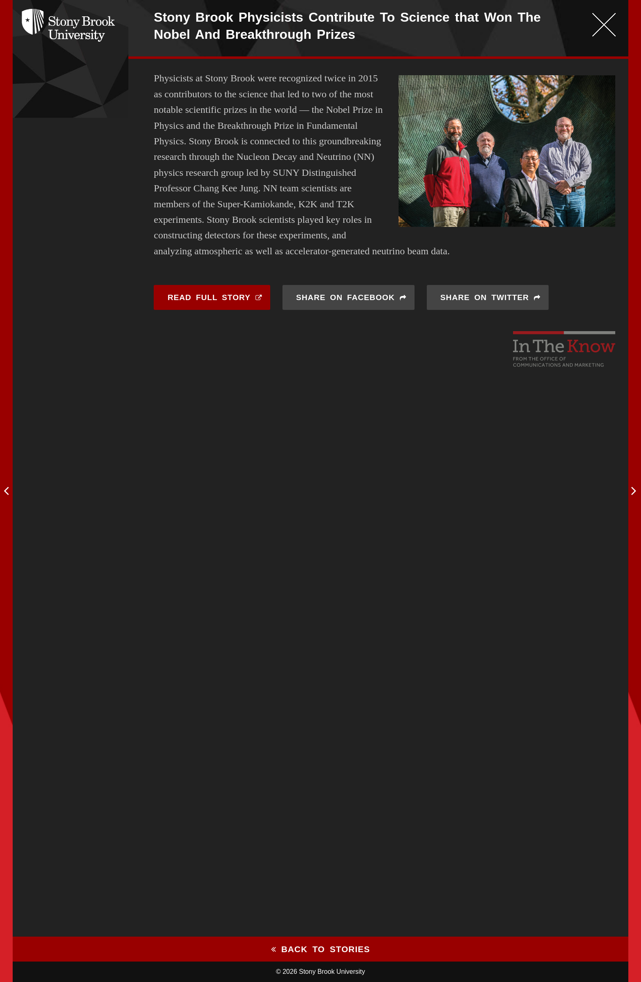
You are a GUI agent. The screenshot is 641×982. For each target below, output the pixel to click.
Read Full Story (209, 297)
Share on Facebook (345, 297)
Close (603, 24)
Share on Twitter (484, 297)
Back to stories (320, 949)
